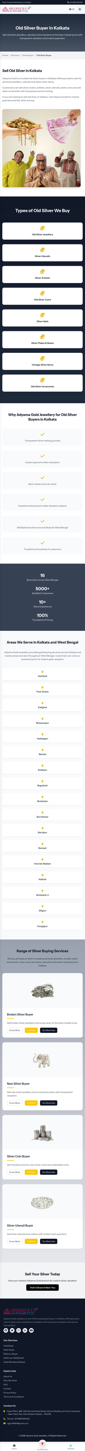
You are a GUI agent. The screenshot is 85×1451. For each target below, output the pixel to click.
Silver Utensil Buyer (20, 1225)
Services (15, 55)
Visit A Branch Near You (42, 1287)
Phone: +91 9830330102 (18, 1418)
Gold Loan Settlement (13, 1358)
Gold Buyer (8, 1345)
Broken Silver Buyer (20, 1014)
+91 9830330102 (75, 2)
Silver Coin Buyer (18, 1156)
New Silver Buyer (18, 1083)
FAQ (5, 1384)
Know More (14, 1030)
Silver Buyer (27, 55)
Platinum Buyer (10, 1354)
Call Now (31, 1030)
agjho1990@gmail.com (17, 1423)
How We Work (10, 1380)
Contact (7, 1388)
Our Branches (48, 1030)
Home (5, 55)
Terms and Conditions (13, 1396)
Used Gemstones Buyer (14, 1362)
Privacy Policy (9, 1392)
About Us (7, 1376)
